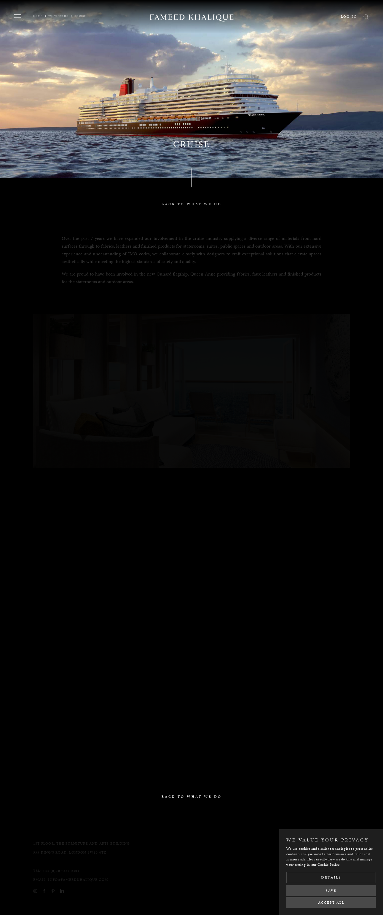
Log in (349, 16)
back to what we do (192, 204)
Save (331, 890)
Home (37, 16)
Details (331, 877)
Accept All (331, 902)
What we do (58, 16)
